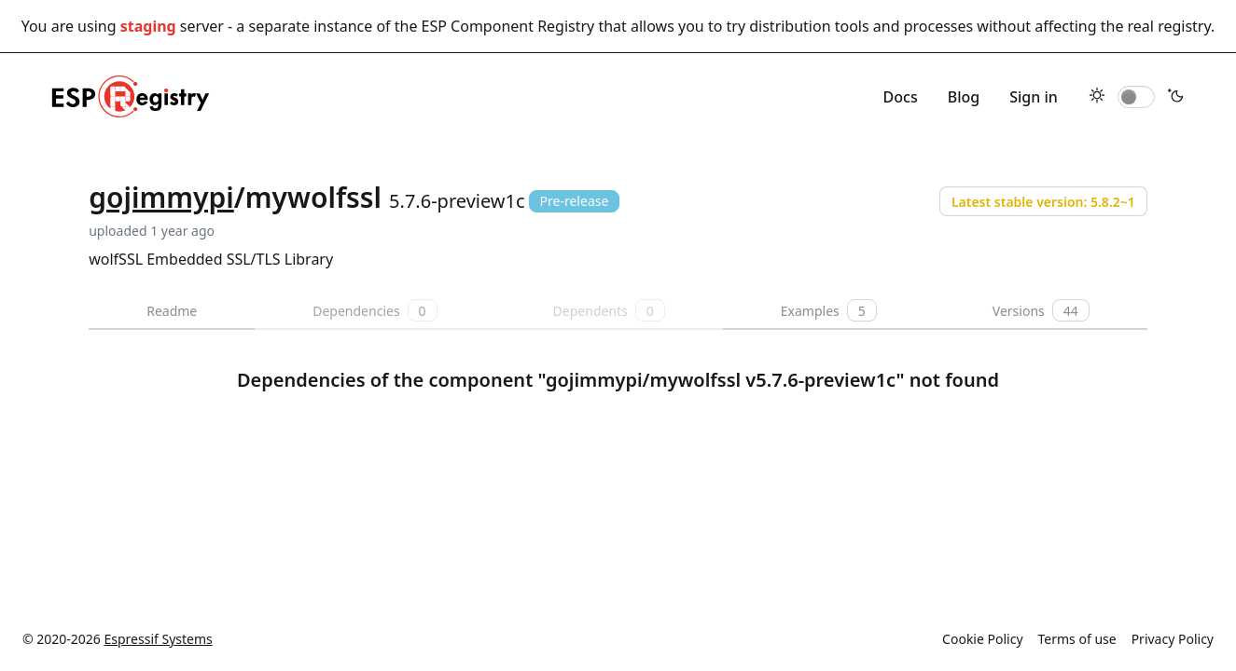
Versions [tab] (1041, 310)
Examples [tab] (829, 310)
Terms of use (1077, 639)
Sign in (1033, 97)
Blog (963, 97)
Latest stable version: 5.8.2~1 (1043, 202)
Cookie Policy (982, 639)
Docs (900, 97)
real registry (1169, 26)
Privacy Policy (1173, 639)
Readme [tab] (171, 311)
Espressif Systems (158, 639)
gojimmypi (161, 197)
